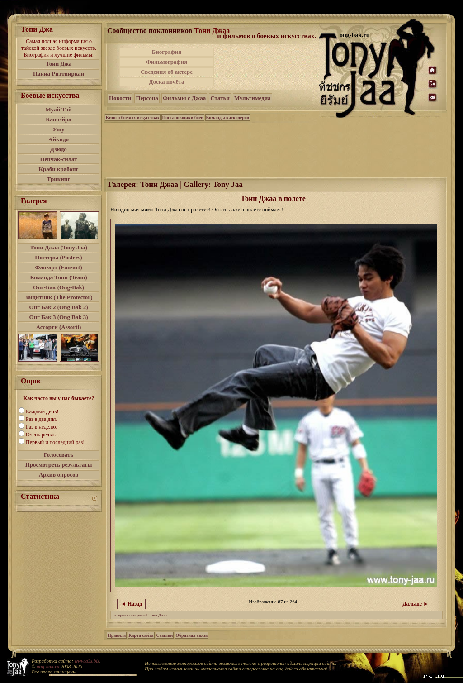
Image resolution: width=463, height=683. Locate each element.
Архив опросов (59, 474)
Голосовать (59, 454)
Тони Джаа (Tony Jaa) (58, 247)
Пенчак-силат (58, 159)
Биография (167, 51)
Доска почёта (166, 81)
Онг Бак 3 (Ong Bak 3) (58, 317)
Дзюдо (58, 149)
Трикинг (58, 179)
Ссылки (164, 635)
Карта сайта (140, 635)
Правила (117, 635)
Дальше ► (415, 604)
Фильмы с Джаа (184, 98)
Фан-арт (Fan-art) (58, 267)
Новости (120, 98)
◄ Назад (131, 604)
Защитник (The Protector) (59, 297)
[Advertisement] (267, 67)
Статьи (220, 98)
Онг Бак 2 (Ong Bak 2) (58, 307)
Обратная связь (191, 635)
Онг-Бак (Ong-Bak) (58, 287)
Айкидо (58, 139)
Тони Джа (59, 63)
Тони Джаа (212, 30)
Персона (147, 98)
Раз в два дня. (41, 419)
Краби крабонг (59, 169)
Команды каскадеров (227, 117)
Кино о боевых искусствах (133, 117)
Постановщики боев (182, 117)
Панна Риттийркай (58, 73)
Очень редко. (41, 434)
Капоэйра (58, 119)
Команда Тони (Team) (58, 277)
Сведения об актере (167, 71)
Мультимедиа (252, 98)
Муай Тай (58, 109)
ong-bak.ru (48, 666)
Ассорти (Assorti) (58, 327)
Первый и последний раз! (55, 442)
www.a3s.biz (87, 661)
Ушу (59, 129)
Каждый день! (42, 411)
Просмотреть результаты (58, 464)
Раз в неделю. (41, 427)
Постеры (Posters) (58, 257)
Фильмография (166, 61)
